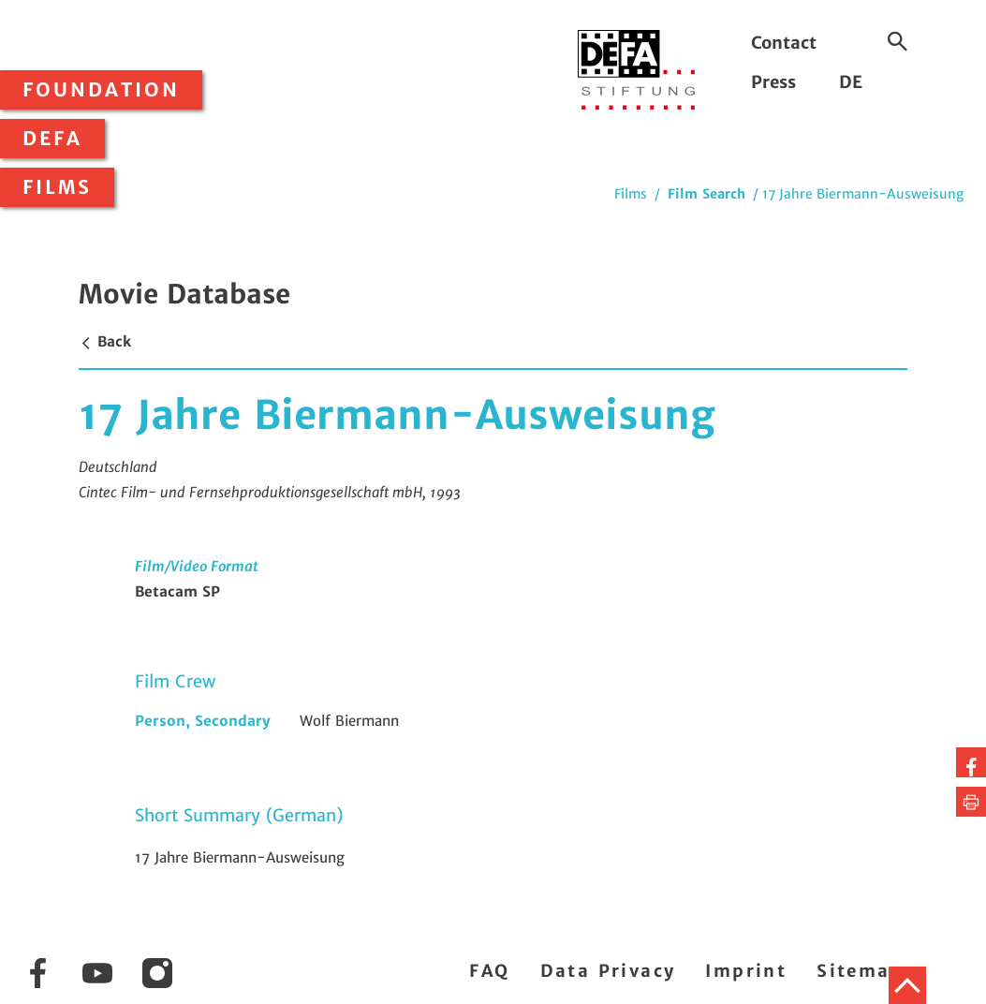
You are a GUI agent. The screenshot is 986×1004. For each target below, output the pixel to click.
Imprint (746, 971)
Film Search (706, 193)
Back (105, 341)
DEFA (52, 138)
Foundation (101, 90)
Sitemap (860, 971)
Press (773, 82)
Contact (784, 42)
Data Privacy (608, 971)
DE (850, 82)
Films (57, 187)
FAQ (489, 971)
